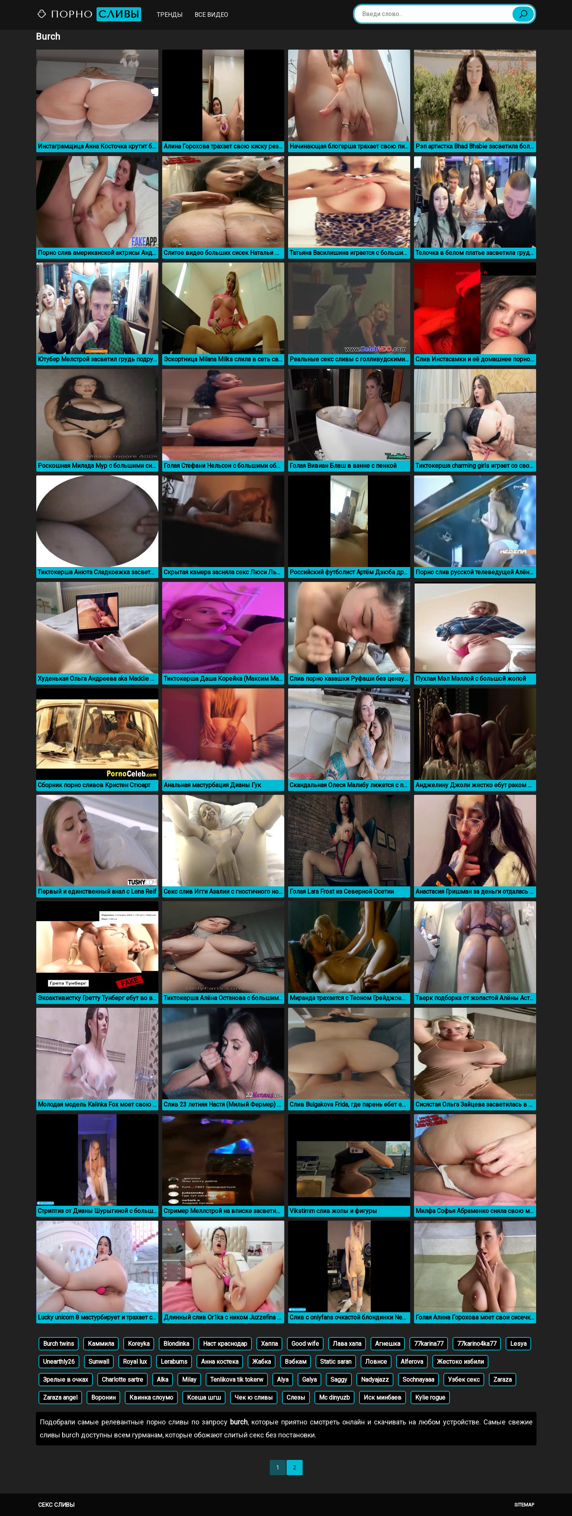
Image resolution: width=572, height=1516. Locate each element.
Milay (189, 1379)
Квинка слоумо (151, 1397)
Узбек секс (464, 1379)
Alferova (412, 1361)
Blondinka (176, 1343)
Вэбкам (295, 1361)
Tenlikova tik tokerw (236, 1379)
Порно (89, 14)
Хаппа (269, 1343)
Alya (282, 1379)
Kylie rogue (430, 1397)
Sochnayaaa (418, 1379)
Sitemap (524, 1505)
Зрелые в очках (65, 1379)
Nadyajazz (375, 1379)
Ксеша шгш (204, 1397)
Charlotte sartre (122, 1379)
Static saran (335, 1361)
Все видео (211, 14)
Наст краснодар (225, 1343)
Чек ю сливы (254, 1397)
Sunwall (99, 1361)
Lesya (518, 1343)
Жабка (261, 1361)
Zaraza (502, 1379)
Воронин (103, 1397)
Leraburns (174, 1361)
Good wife (305, 1343)
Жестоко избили (460, 1361)
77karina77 (428, 1343)
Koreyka (139, 1343)
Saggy (338, 1379)
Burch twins (58, 1343)
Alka (162, 1379)
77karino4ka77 (476, 1343)
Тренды (170, 14)
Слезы (296, 1397)
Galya (309, 1379)
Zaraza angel (60, 1397)
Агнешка (387, 1343)
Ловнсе (376, 1361)
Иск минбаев (382, 1397)
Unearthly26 (59, 1361)
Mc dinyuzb (334, 1397)
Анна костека (219, 1361)
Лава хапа (347, 1343)
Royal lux (135, 1361)
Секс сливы (56, 1505)
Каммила (101, 1343)
